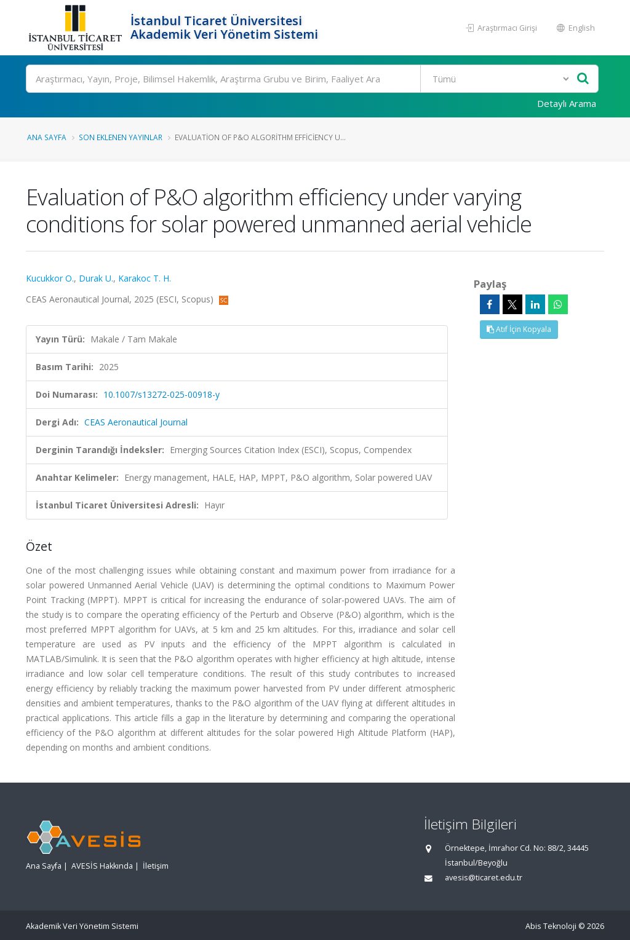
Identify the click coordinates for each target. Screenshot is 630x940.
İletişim (156, 866)
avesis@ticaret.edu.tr (483, 877)
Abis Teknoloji (550, 926)
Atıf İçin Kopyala (519, 329)
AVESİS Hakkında (102, 866)
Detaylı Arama (566, 103)
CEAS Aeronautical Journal (136, 422)
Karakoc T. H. (144, 278)
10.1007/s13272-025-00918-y (161, 394)
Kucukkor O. (50, 278)
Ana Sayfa (46, 137)
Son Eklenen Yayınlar (120, 137)
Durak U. (96, 278)
